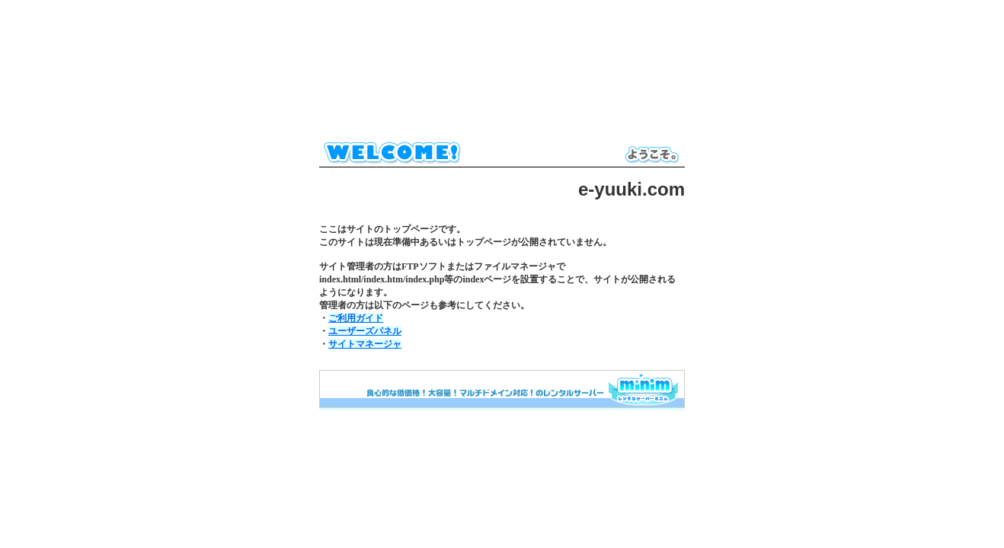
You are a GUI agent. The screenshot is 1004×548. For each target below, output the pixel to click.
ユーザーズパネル (364, 331)
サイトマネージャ (364, 344)
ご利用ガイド (355, 318)
